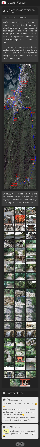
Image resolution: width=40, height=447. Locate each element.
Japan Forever (17, 2)
